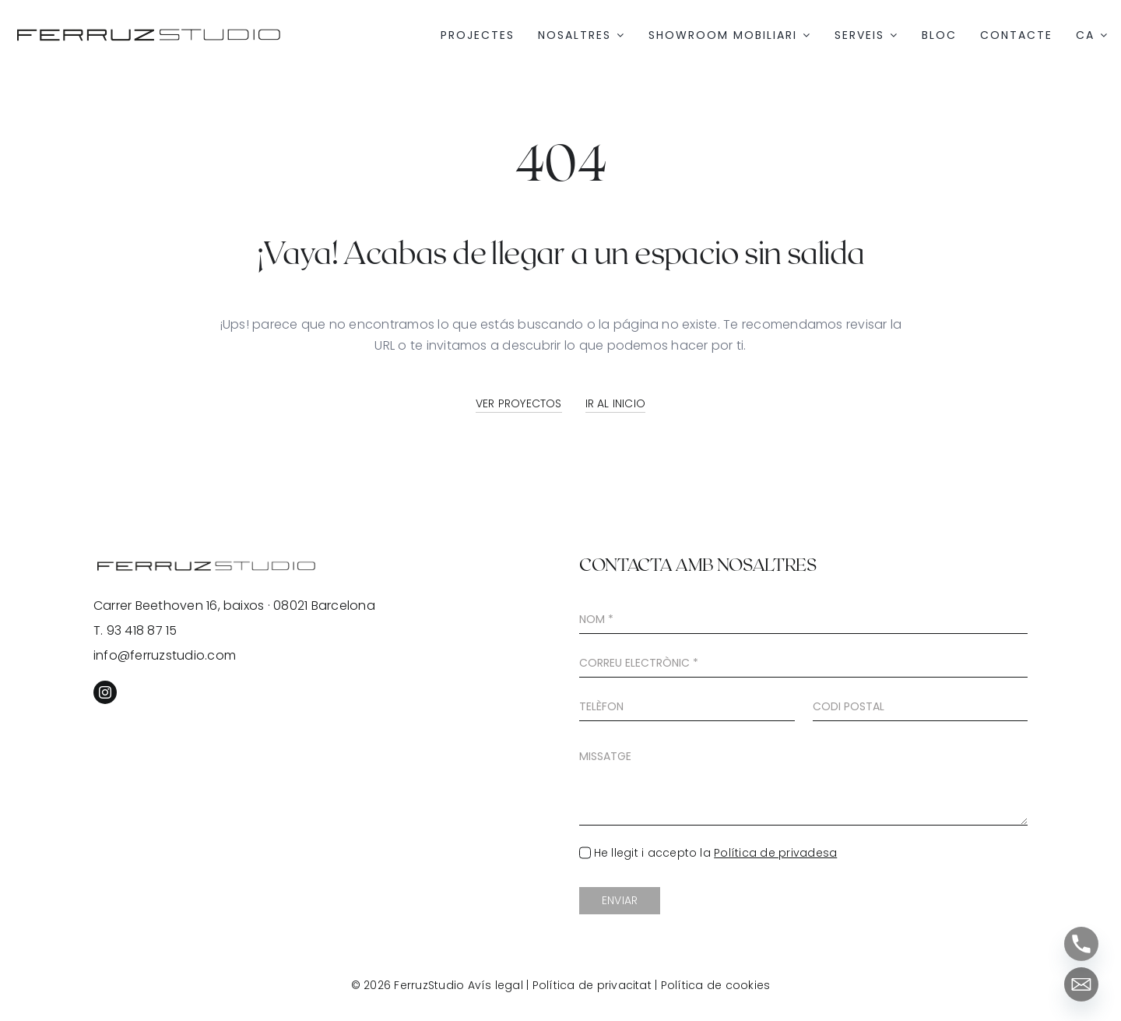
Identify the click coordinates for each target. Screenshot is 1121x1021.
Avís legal (495, 985)
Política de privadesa (775, 853)
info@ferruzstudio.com (164, 655)
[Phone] (1081, 944)
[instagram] (105, 692)
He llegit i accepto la (716, 853)
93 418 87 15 (142, 630)
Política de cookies (716, 985)
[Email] (1081, 984)
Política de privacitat (592, 985)
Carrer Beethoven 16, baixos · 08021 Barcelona (234, 605)
